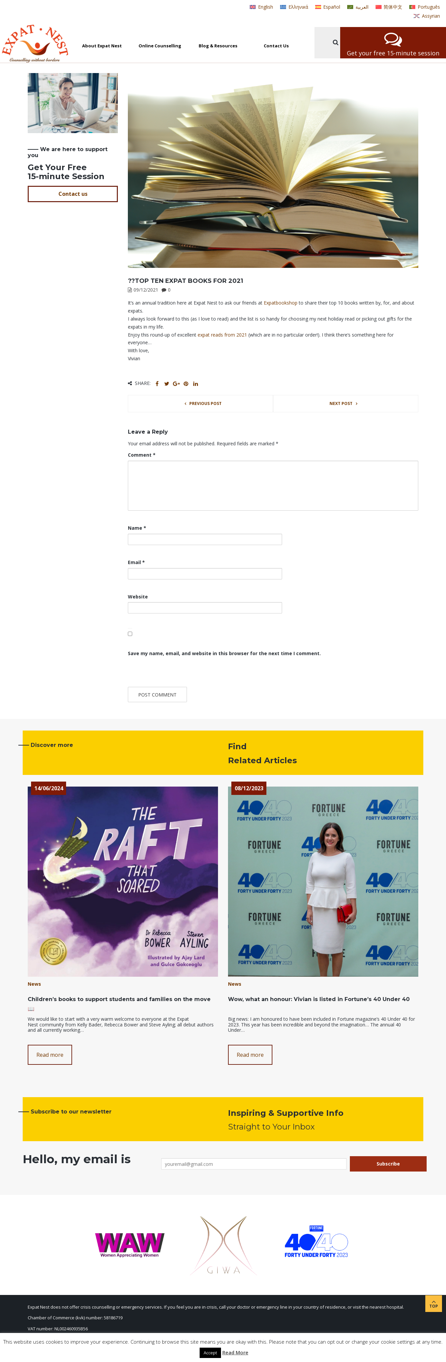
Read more (49, 1054)
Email (136, 562)
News (34, 984)
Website (138, 596)
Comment (142, 455)
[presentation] (173, 672)
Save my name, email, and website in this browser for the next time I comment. (224, 653)
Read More (235, 1352)
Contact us (72, 193)
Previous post (205, 403)
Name (137, 528)
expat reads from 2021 (222, 335)
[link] (280, 303)
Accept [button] (210, 1353)
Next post (341, 403)
